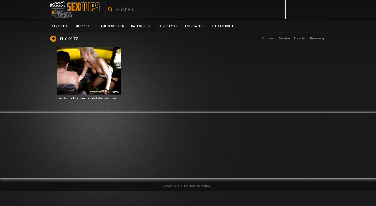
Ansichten (300, 38)
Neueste (284, 38)
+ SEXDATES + (195, 26)
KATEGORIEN (141, 26)
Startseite (59, 26)
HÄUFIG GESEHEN (111, 26)
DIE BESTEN (83, 26)
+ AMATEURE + (223, 26)
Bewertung (317, 38)
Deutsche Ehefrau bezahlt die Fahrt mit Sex (90, 98)
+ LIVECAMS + (167, 26)
